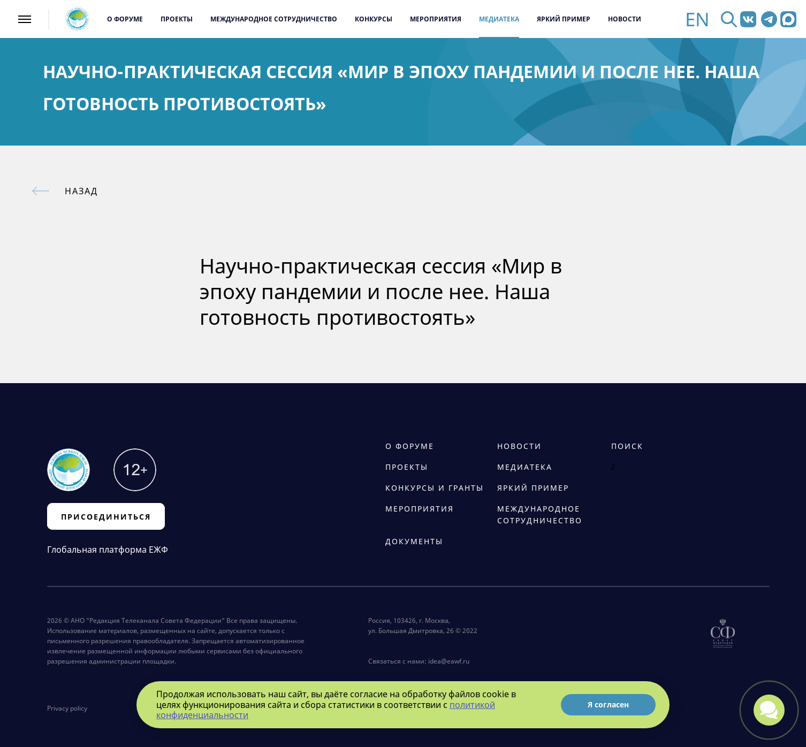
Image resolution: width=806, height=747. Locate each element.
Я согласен (608, 704)
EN (697, 19)
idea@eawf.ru (448, 661)
